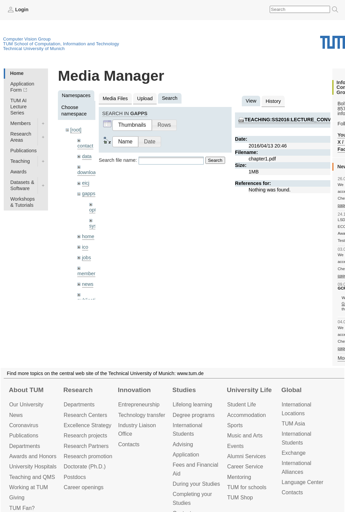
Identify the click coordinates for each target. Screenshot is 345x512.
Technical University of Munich (34, 48)
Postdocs (75, 477)
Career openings (84, 487)
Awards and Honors (33, 456)
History (273, 101)
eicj (86, 183)
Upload (145, 98)
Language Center (302, 482)
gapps (88, 193)
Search (215, 160)
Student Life (241, 404)
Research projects (85, 435)
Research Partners (86, 446)
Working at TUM (28, 487)
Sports (235, 425)
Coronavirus (23, 425)
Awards (18, 171)
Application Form (22, 87)
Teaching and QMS (32, 477)
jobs (86, 257)
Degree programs (194, 415)
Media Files (115, 98)
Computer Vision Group (27, 39)
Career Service (245, 466)
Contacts (128, 444)
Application (186, 454)
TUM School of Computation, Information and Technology (61, 43)
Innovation (134, 389)
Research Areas (20, 137)
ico (85, 247)
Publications (23, 150)
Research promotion (88, 456)
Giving (17, 497)
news (88, 284)
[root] (75, 130)
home (88, 236)
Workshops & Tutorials (22, 202)
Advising (183, 444)
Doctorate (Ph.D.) (85, 466)
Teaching (20, 161)
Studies (184, 389)
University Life (249, 389)
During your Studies (196, 484)
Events (235, 446)
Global (291, 389)
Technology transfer (141, 415)
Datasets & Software (22, 185)
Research (78, 389)
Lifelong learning (192, 404)
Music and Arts (245, 435)
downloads (89, 172)
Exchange (293, 453)
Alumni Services (246, 456)
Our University (26, 404)
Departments (24, 446)
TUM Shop (240, 497)
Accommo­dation (246, 415)
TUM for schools (246, 487)
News (16, 415)
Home (16, 73)
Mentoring (239, 477)
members (87, 273)
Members (20, 123)
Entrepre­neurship (138, 404)
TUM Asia (293, 423)
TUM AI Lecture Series (18, 106)
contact (85, 146)
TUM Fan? (22, 508)
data (87, 156)
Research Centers (85, 415)
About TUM (26, 389)
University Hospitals (33, 466)
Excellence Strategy (87, 425)
